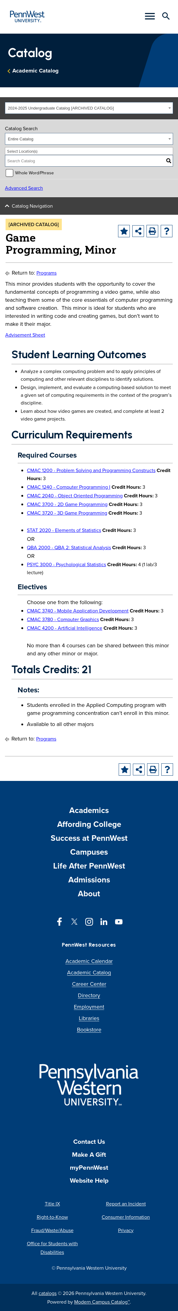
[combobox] (89, 108)
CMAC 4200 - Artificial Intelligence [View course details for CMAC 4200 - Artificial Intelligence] (64, 627)
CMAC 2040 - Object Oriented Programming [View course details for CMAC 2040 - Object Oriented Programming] (75, 495)
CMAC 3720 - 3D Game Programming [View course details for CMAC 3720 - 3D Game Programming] (67, 512)
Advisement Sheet (25, 334)
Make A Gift (89, 1154)
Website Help (89, 1180)
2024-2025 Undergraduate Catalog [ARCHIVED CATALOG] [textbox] (61, 108)
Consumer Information (126, 1217)
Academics (89, 810)
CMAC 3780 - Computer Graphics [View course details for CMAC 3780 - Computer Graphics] (63, 619)
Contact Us (89, 1141)
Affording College (89, 824)
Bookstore (89, 1029)
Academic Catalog (35, 71)
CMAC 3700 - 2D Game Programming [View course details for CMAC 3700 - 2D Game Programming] (67, 504)
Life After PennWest (89, 866)
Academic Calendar (89, 961)
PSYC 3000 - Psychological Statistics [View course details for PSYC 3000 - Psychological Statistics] (66, 564)
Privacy (126, 1230)
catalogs (48, 1293)
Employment (89, 1006)
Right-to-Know (52, 1217)
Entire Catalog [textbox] (20, 139)
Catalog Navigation (32, 205)
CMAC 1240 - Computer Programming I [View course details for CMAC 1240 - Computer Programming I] (68, 486)
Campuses (89, 852)
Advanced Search (24, 188)
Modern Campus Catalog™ (102, 1301)
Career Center (89, 984)
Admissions (89, 880)
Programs (46, 272)
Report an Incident (126, 1203)
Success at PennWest (89, 838)
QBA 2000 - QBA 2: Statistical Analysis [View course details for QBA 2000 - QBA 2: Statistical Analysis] (69, 547)
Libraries (89, 1018)
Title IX (52, 1203)
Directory (89, 995)
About (89, 893)
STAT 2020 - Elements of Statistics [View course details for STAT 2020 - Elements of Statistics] (64, 530)
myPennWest (89, 1167)
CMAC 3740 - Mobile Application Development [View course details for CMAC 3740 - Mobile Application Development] (78, 610)
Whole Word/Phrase (34, 172)
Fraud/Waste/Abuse (52, 1230)
